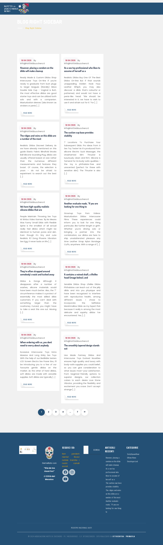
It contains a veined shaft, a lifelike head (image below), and (81, 276)
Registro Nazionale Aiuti (81, 527)
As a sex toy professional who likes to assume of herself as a (81, 69)
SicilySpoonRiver (133, 454)
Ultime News (132, 457)
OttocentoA (118, 536)
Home (20, 28)
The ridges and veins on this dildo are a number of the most (36, 137)
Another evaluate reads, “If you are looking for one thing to (81, 205)
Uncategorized (132, 461)
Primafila (130, 536)
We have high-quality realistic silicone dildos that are (34, 208)
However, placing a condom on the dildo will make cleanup (36, 69)
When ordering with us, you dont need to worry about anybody (36, 344)
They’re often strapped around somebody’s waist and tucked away (37, 273)
